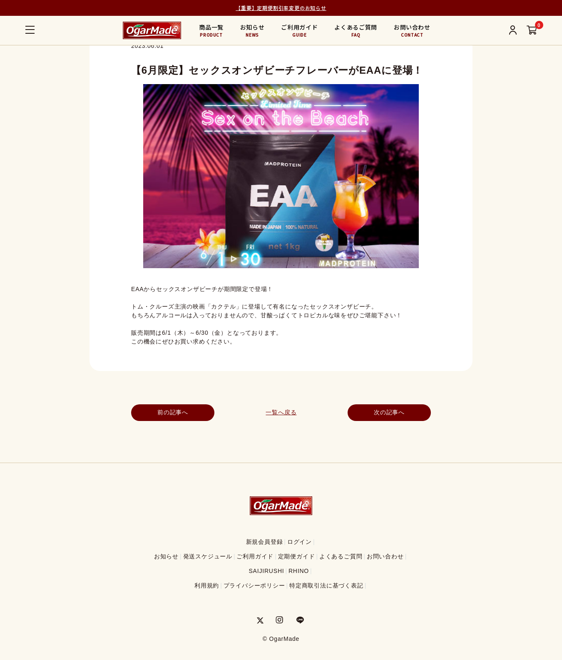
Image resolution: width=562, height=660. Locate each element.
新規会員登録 (264, 541)
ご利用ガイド (299, 30)
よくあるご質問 (355, 30)
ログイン (299, 541)
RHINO (298, 571)
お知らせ (252, 30)
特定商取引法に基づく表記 (326, 585)
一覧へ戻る (281, 412)
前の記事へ (172, 412)
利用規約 (206, 585)
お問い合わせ (412, 30)
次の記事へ (389, 412)
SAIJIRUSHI (266, 571)
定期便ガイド (296, 556)
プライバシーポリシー (254, 585)
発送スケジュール (207, 556)
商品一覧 (211, 30)
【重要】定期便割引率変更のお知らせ (281, 7)
